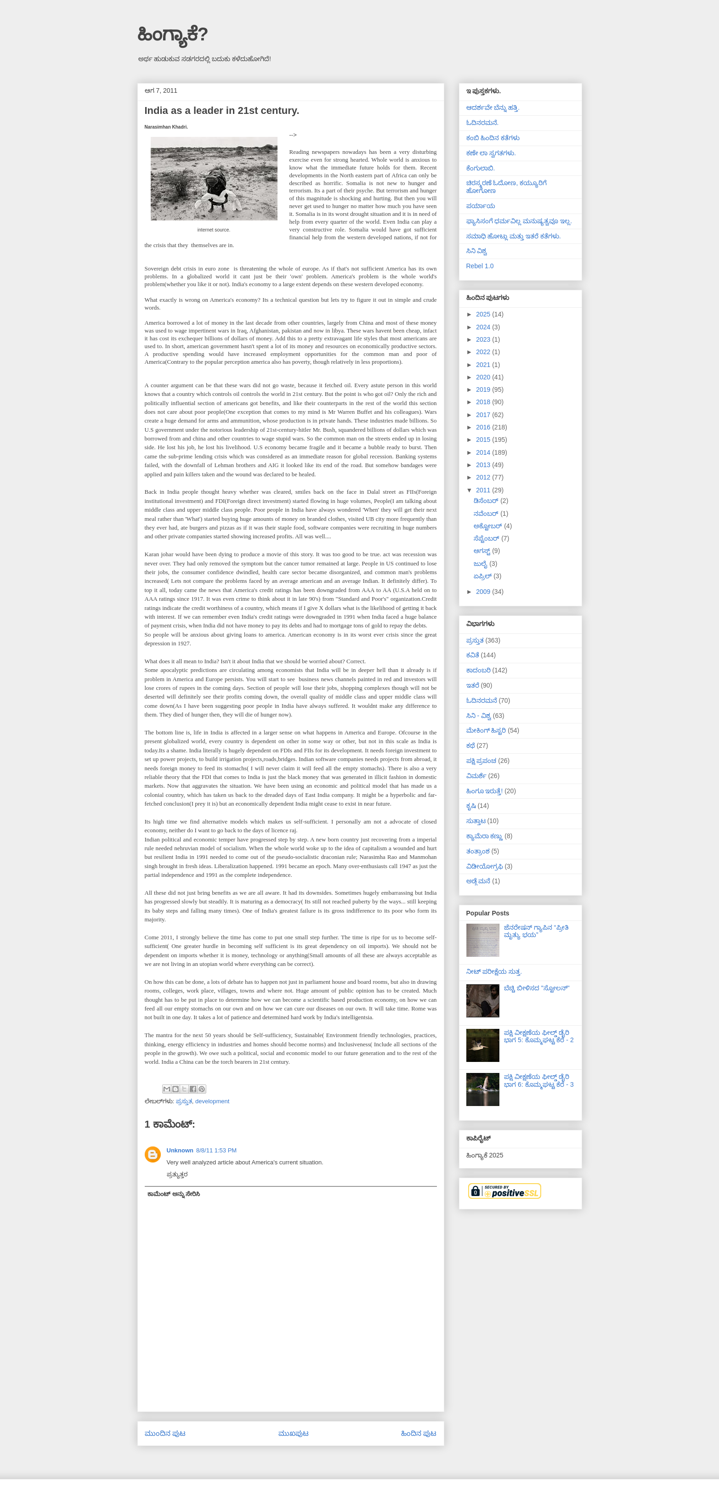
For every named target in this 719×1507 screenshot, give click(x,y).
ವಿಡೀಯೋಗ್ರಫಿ (484, 866)
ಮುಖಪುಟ (293, 1433)
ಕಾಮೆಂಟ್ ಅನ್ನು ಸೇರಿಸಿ (173, 1194)
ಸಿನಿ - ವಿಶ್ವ (478, 715)
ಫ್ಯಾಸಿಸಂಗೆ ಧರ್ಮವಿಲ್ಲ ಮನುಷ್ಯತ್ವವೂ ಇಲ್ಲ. (519, 221)
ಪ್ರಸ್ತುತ (184, 1101)
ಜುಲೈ (481, 563)
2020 (484, 377)
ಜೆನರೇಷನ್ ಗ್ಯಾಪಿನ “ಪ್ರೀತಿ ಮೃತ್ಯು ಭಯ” (536, 931)
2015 (484, 439)
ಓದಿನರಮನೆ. (482, 122)
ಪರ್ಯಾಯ (480, 205)
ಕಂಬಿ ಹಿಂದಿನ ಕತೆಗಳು (493, 137)
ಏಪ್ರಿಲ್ (483, 576)
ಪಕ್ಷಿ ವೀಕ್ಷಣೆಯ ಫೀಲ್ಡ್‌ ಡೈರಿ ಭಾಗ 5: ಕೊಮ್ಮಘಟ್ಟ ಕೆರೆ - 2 (539, 1036)
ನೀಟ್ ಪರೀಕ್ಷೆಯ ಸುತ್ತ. (494, 971)
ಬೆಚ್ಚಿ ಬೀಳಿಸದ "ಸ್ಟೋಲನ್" (537, 988)
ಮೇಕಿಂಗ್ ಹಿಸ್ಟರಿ (486, 730)
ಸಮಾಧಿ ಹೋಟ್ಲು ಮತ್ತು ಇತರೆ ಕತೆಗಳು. (513, 236)
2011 (484, 490)
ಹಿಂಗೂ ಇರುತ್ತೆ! (484, 791)
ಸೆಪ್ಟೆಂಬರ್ (487, 538)
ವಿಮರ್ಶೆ (476, 775)
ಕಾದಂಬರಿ (478, 670)
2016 (484, 427)
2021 (484, 364)
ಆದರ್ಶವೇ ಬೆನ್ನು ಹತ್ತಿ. (493, 107)
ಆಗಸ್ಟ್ (483, 550)
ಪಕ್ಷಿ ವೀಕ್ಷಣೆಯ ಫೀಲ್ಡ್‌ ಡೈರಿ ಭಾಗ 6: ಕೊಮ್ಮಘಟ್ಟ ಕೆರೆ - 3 (539, 1080)
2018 (484, 402)
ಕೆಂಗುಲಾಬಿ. (480, 168)
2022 (484, 352)
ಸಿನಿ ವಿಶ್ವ (476, 250)
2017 (484, 414)
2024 (484, 327)
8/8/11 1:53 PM (216, 1150)
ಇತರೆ (472, 685)
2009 (484, 591)
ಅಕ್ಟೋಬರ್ (489, 526)
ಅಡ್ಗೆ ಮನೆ (478, 881)
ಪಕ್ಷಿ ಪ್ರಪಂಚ (481, 760)
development (212, 1101)
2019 (484, 389)
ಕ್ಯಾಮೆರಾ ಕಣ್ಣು (484, 836)
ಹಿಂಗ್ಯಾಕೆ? (173, 34)
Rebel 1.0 (480, 266)
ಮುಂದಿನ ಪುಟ (165, 1433)
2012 (484, 477)
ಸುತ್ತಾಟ (476, 820)
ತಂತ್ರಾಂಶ (478, 851)
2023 (484, 339)
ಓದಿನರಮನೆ (481, 700)
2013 (484, 464)
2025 (484, 314)
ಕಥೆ (470, 745)
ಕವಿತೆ (472, 655)
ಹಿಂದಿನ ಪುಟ (418, 1433)
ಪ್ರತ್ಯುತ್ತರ (177, 1174)
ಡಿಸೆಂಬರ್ (487, 500)
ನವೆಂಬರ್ (487, 513)
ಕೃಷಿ (471, 805)
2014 (484, 452)
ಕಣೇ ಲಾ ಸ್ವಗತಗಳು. (491, 153)
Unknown (180, 1150)
